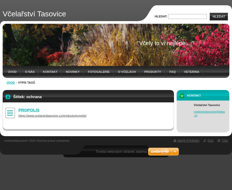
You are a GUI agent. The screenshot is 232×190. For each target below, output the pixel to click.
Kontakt (50, 71)
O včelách (127, 71)
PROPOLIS (29, 110)
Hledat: (161, 16)
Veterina (191, 71)
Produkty (152, 71)
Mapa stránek (189, 140)
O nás (30, 71)
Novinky (73, 71)
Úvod (12, 71)
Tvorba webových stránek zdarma (121, 152)
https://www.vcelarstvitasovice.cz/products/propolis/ (52, 115)
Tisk (225, 140)
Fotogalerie (99, 71)
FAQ (173, 71)
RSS (211, 140)
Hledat (218, 16)
